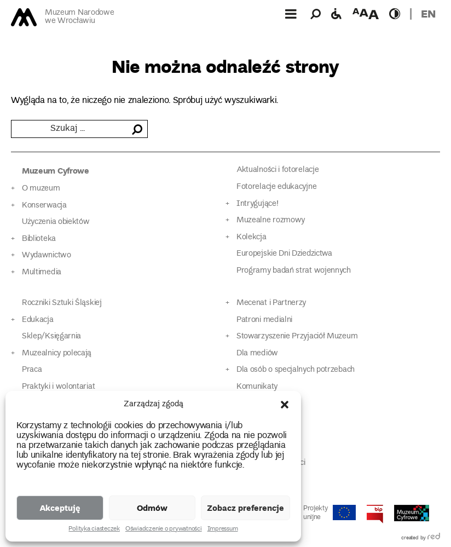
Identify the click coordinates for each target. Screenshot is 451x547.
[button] (284, 404)
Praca (32, 370)
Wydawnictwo (46, 255)
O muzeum (41, 188)
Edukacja (38, 320)
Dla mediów (257, 353)
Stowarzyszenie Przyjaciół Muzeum (296, 336)
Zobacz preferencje (245, 508)
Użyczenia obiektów (56, 222)
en (428, 13)
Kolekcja (251, 237)
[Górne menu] (290, 13)
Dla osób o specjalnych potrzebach (295, 370)
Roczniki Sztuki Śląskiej (62, 303)
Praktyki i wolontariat (58, 387)
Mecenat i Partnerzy (271, 303)
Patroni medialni (264, 320)
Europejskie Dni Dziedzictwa (284, 254)
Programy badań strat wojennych (293, 271)
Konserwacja (44, 205)
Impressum (222, 529)
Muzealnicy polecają (56, 353)
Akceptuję (59, 508)
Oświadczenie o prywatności (163, 529)
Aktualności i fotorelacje (277, 170)
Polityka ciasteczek (93, 529)
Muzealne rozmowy (270, 220)
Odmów (152, 508)
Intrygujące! (257, 204)
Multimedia (41, 272)
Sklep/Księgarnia (51, 336)
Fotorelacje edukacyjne (276, 187)
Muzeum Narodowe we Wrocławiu (79, 17)
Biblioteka (39, 239)
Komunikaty (256, 387)
